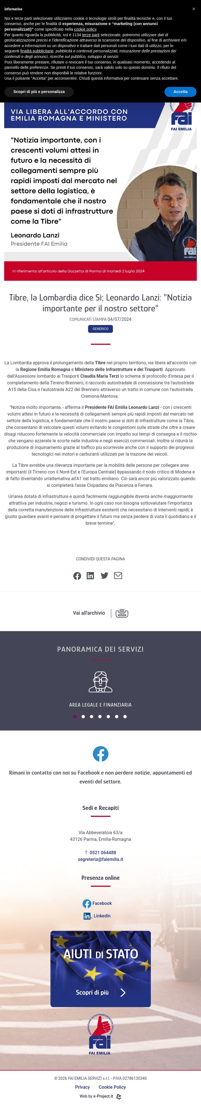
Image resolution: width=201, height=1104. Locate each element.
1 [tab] (75, 717)
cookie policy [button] (85, 29)
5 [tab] (109, 717)
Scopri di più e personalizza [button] (39, 91)
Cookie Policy (112, 1087)
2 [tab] (84, 717)
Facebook (89, 772)
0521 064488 (103, 852)
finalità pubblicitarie (37, 51)
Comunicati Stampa (89, 319)
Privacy (82, 1087)
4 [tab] (100, 717)
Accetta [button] (180, 91)
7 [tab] (126, 717)
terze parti (91, 35)
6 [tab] (117, 717)
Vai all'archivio (89, 613)
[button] (193, 8)
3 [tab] (92, 717)
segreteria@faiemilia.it (100, 859)
